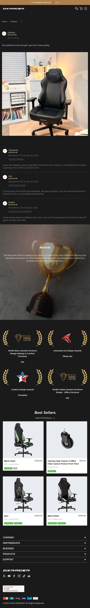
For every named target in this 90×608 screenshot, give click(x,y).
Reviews (14, 22)
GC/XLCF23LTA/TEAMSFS (20, 211)
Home (4, 22)
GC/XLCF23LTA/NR (17, 185)
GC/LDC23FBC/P (16, 159)
